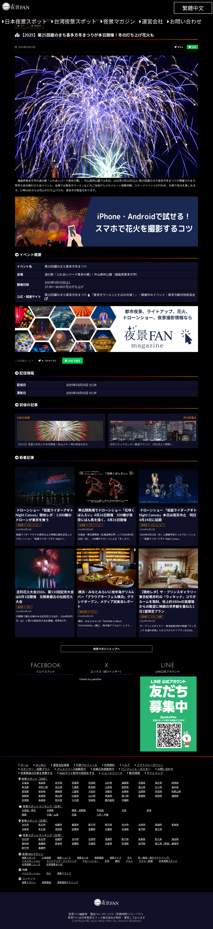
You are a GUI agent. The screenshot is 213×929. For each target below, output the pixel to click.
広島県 (75, 795)
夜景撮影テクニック (67, 882)
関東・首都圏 (79, 810)
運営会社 (152, 21)
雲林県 (25, 843)
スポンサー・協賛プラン (35, 769)
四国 (74, 814)
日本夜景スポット (26, 21)
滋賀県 (141, 791)
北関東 (50, 810)
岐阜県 (41, 791)
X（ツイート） (47, 360)
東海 (149, 810)
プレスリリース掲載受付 (71, 769)
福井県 (175, 787)
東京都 (25, 787)
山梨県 (108, 787)
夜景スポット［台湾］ (34, 820)
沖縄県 (125, 800)
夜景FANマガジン (32, 854)
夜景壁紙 (46, 882)
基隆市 (75, 824)
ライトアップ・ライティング (61, 861)
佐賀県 (25, 800)
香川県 (125, 795)
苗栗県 (75, 829)
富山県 (141, 787)
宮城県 (75, 782)
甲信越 (100, 810)
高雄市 (158, 824)
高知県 (158, 795)
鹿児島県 (109, 800)
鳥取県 (25, 795)
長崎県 (41, 800)
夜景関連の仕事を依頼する (36, 773)
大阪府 (91, 791)
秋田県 (91, 782)
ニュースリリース (111, 773)
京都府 (108, 791)
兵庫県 (125, 791)
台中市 (125, 824)
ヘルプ (126, 765)
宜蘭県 (91, 829)
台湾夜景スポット (75, 21)
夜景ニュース (64, 857)
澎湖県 (125, 829)
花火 (129, 857)
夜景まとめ (83, 857)
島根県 (41, 795)
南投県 (58, 829)
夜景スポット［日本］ (34, 778)
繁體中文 (193, 8)
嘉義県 (41, 843)
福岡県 (175, 795)
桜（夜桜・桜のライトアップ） (154, 857)
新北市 (41, 824)
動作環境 (134, 773)
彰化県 (41, 829)
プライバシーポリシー (150, 765)
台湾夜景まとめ (54, 864)
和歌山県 (176, 791)
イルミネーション (31, 861)
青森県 (41, 782)
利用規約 (109, 765)
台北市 (25, 824)
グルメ (129, 861)
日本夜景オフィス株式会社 (97, 917)
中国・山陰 (52, 814)
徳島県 (108, 795)
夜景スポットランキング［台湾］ (43, 835)
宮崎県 (91, 800)
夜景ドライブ (64, 873)
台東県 (25, 829)
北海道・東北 (29, 810)
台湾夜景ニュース (31, 864)
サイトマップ (155, 773)
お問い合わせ (186, 21)
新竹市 (91, 824)
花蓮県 (108, 829)
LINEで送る (72, 360)
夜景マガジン (119, 21)
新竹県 (108, 824)
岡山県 (58, 795)
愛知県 (25, 791)
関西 (24, 814)
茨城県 (141, 782)
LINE (192, 47)
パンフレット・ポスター (135, 769)
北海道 (25, 782)
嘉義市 (41, 847)
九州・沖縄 (102, 814)
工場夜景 (46, 857)
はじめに (40, 765)
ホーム (24, 765)
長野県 (125, 787)
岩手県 (58, 782)
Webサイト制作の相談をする (76, 773)
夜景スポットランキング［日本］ (43, 806)
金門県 (141, 829)
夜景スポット (29, 857)
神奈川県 (43, 787)
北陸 (124, 810)
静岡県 (58, 791)
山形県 (108, 782)
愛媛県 (141, 795)
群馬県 (175, 782)
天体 (107, 861)
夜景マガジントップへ (106, 648)
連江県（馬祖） (163, 843)
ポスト (179, 47)
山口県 (91, 795)
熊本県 (58, 800)
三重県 (75, 791)
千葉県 (75, 787)
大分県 (75, 800)
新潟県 (91, 787)
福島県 (125, 782)
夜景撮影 (99, 857)
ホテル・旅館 (146, 861)
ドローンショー (91, 861)
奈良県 (158, 791)
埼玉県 (58, 787)
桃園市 (58, 824)
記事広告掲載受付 (103, 769)
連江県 (158, 829)
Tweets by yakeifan (90, 679)
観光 (117, 861)
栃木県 (158, 782)
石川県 (158, 787)
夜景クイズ (115, 857)
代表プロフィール (86, 765)
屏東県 (175, 824)
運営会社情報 (61, 765)
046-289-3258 (104, 914)
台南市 (141, 824)
